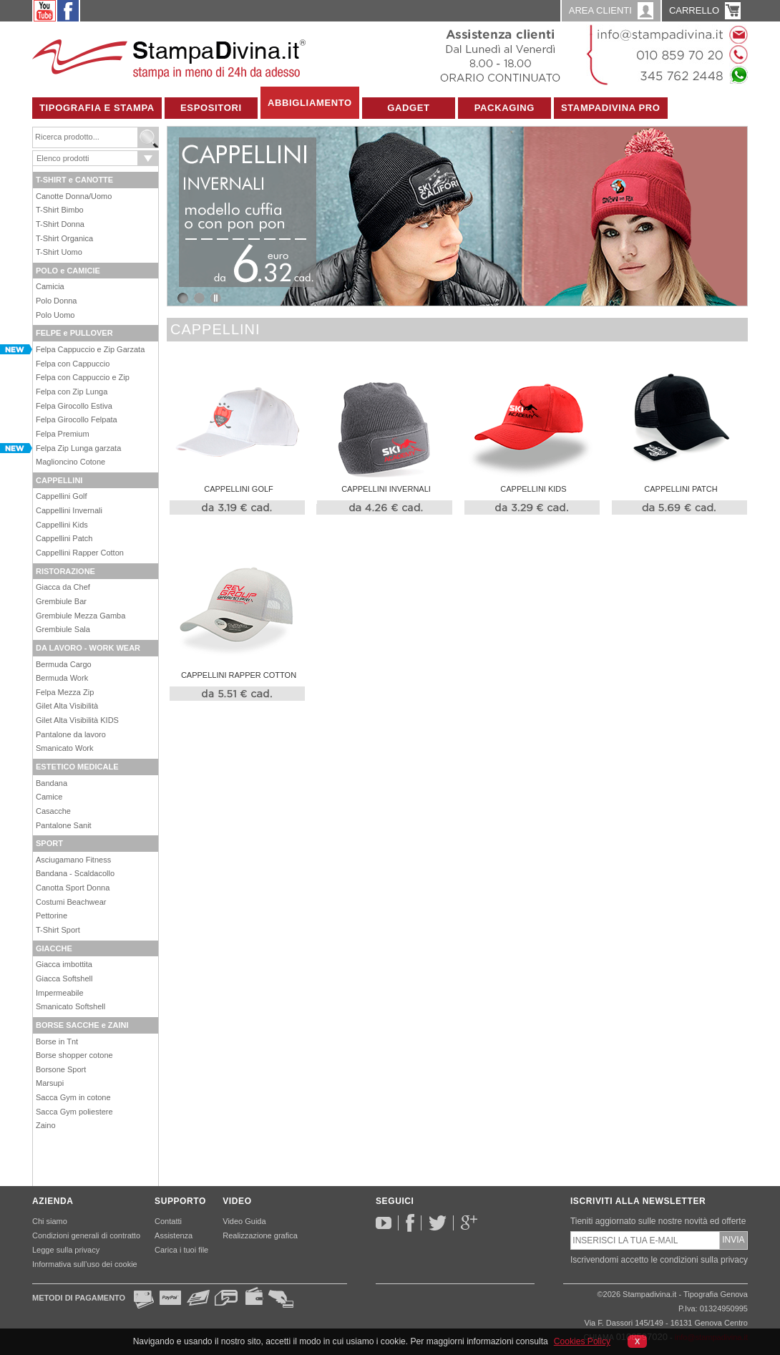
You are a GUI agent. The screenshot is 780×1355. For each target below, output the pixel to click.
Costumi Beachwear (71, 902)
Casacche (53, 811)
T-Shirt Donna (60, 224)
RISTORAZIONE (65, 571)
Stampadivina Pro (610, 107)
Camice (49, 796)
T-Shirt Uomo (59, 252)
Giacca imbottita (64, 964)
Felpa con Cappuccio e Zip (83, 377)
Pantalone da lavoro (71, 734)
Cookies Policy (582, 1341)
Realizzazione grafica (260, 1235)
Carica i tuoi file (181, 1249)
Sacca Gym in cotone (73, 1097)
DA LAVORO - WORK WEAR (88, 647)
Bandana (51, 783)
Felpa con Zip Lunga (71, 391)
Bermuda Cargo (64, 664)
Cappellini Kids (62, 524)
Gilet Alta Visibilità (67, 705)
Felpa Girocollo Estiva (74, 406)
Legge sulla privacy (65, 1249)
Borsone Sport (61, 1069)
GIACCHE (54, 948)
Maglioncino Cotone (70, 461)
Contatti (168, 1221)
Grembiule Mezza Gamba (80, 615)
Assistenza (173, 1235)
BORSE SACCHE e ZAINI (82, 1025)
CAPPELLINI (59, 480)
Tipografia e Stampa (97, 107)
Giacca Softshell (64, 978)
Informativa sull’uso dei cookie (84, 1264)
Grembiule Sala (63, 629)
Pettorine (51, 915)
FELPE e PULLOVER (74, 333)
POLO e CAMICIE (68, 270)
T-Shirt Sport (58, 930)
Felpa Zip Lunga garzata (78, 448)
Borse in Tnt (57, 1041)
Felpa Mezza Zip (65, 692)
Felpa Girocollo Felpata (76, 419)
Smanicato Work (65, 748)
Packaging (504, 107)
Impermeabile (60, 993)
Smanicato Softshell (70, 1006)
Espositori (211, 107)
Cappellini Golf (61, 496)
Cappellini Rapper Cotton (80, 552)
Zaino (46, 1125)
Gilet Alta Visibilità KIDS (77, 720)
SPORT (49, 843)
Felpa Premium (62, 433)
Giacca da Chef (63, 587)
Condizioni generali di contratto (86, 1235)
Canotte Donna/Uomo (74, 196)
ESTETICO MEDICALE (77, 766)
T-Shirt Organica (64, 238)
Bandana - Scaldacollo (75, 873)
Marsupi (50, 1083)
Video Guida (244, 1221)
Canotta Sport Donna (72, 887)
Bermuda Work (62, 678)
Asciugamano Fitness (73, 859)
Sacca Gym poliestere (74, 1111)
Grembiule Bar (61, 601)
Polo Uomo (55, 315)
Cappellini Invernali (69, 510)
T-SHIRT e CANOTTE (74, 179)
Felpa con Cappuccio (72, 363)
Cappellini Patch (64, 538)
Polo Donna (56, 300)
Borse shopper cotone (74, 1055)
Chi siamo (49, 1221)
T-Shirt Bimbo (60, 209)
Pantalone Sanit (64, 825)
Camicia (50, 286)
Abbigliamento (310, 102)
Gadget (408, 107)
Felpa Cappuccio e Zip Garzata (90, 349)
